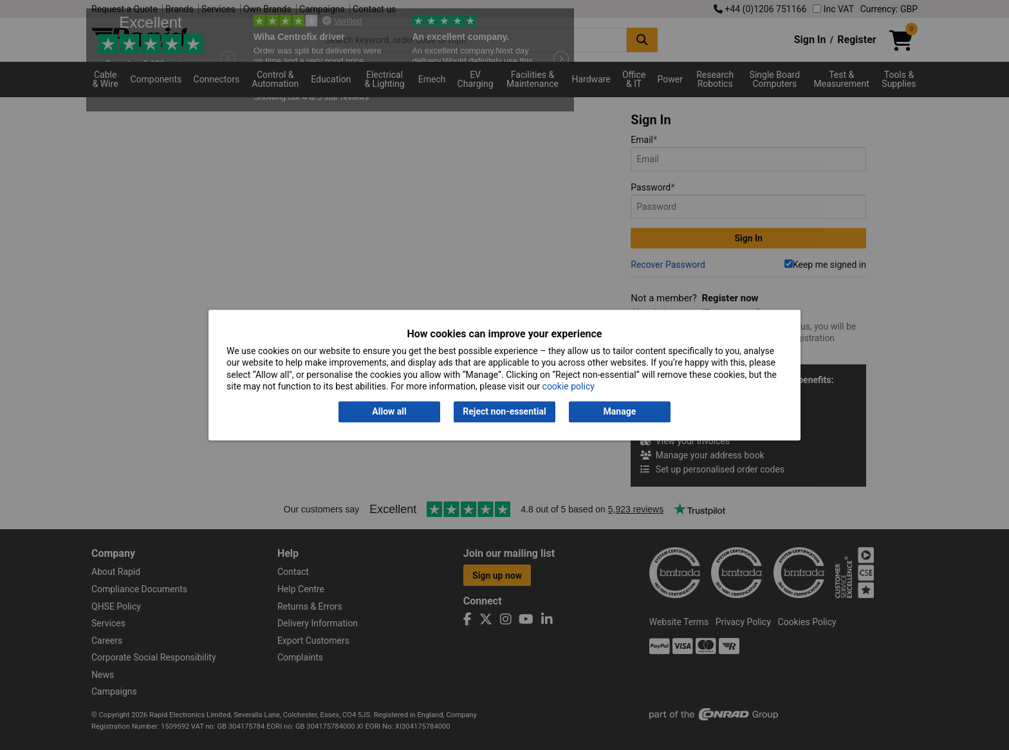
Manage (620, 412)
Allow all (389, 412)
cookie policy (568, 386)
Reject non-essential (504, 412)
